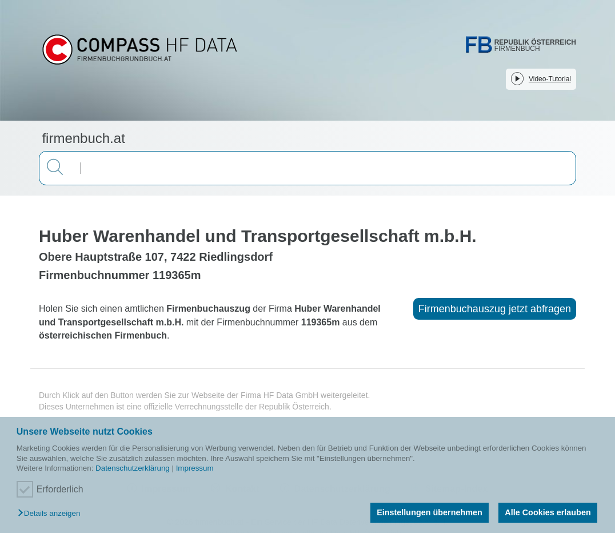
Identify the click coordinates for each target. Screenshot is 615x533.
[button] (52, 513)
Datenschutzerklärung (132, 468)
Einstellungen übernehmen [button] (429, 512)
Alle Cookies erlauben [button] (547, 512)
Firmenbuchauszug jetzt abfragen (494, 309)
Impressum (195, 468)
